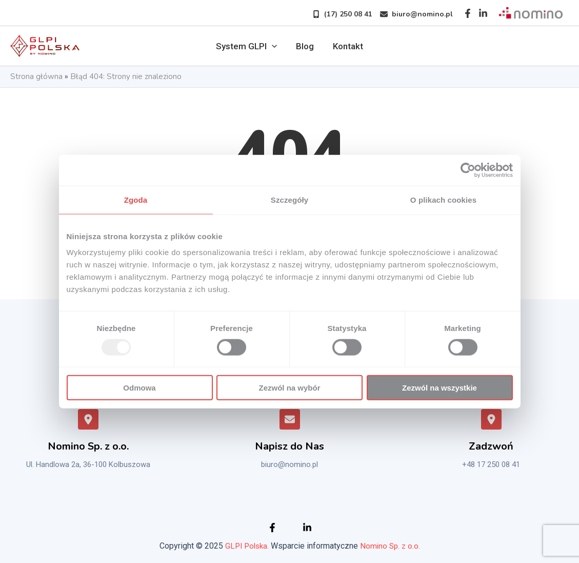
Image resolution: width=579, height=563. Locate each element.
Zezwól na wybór (289, 387)
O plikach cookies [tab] (443, 199)
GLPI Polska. (246, 546)
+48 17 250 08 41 (491, 464)
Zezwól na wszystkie (439, 387)
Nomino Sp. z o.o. (392, 546)
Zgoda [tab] (136, 199)
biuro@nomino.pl (289, 464)
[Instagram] (483, 13)
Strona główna (36, 77)
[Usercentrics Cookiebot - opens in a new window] (468, 170)
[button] (338, 14)
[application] (273, 46)
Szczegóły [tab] (289, 199)
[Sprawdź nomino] (531, 13)
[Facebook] (467, 13)
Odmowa (139, 387)
